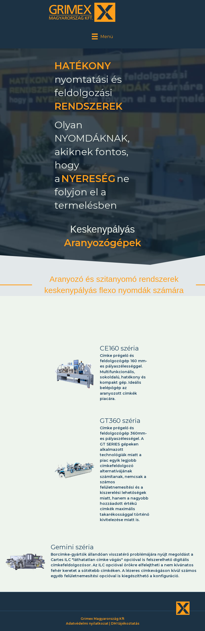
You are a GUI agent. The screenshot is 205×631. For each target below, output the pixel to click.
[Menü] (102, 36)
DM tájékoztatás (125, 623)
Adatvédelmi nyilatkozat (87, 623)
